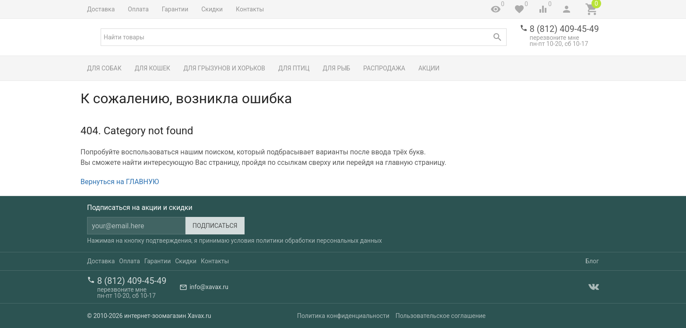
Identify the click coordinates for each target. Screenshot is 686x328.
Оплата (138, 9)
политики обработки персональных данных (319, 240)
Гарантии (175, 9)
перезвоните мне (554, 37)
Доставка (101, 9)
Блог (592, 261)
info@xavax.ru (208, 286)
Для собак (104, 68)
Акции (428, 68)
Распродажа (384, 68)
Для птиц (294, 68)
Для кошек (152, 68)
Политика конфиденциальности (343, 315)
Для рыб (336, 68)
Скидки (212, 9)
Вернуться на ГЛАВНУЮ (119, 182)
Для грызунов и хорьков (224, 68)
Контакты (250, 9)
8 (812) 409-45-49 (564, 29)
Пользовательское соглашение (441, 315)
